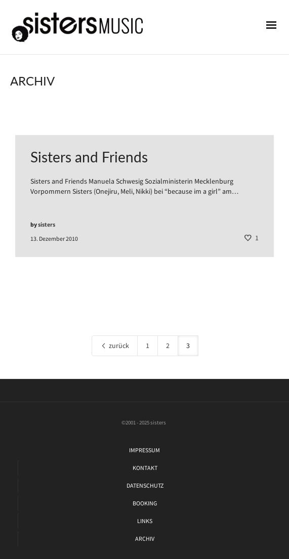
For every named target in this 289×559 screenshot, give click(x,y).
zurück (114, 345)
